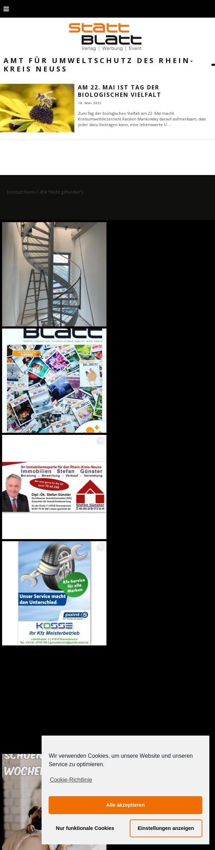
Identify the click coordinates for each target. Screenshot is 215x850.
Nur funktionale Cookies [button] (85, 828)
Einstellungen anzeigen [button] (166, 828)
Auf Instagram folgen (108, 655)
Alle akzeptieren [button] (125, 805)
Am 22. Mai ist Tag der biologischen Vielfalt (119, 91)
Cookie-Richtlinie (71, 780)
